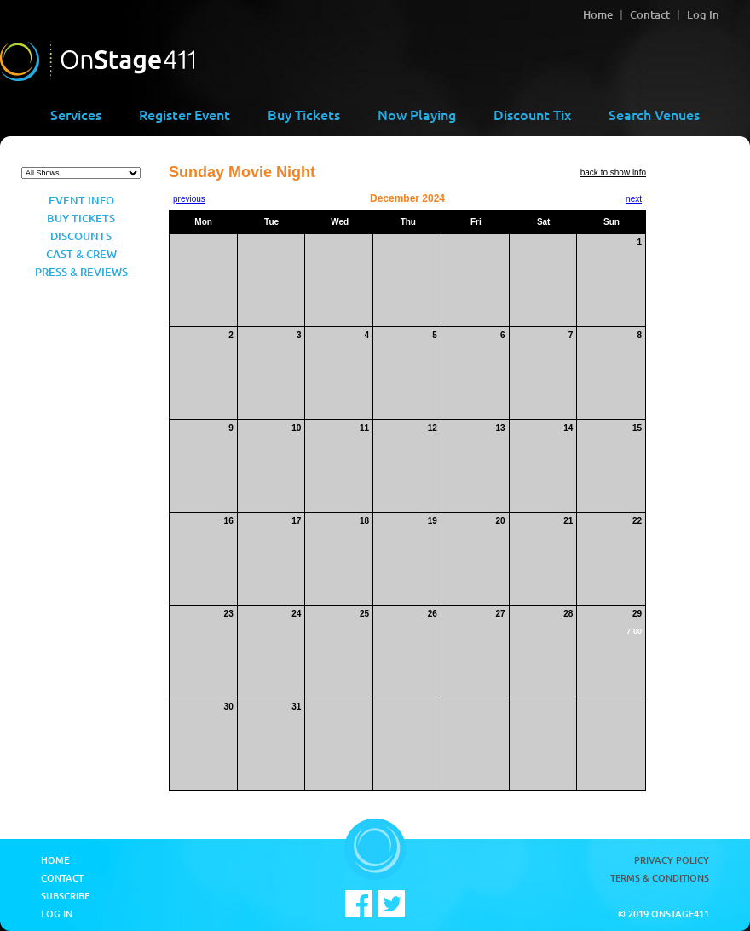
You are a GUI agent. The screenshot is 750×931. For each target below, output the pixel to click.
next (634, 199)
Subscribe (65, 895)
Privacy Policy (671, 860)
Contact (650, 14)
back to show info (613, 172)
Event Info (81, 200)
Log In (703, 14)
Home (598, 14)
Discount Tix (532, 114)
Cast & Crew (81, 253)
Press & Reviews (81, 271)
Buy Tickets (304, 114)
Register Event (184, 114)
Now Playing (417, 114)
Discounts (81, 236)
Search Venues (654, 114)
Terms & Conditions (659, 878)
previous (189, 199)
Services (75, 114)
